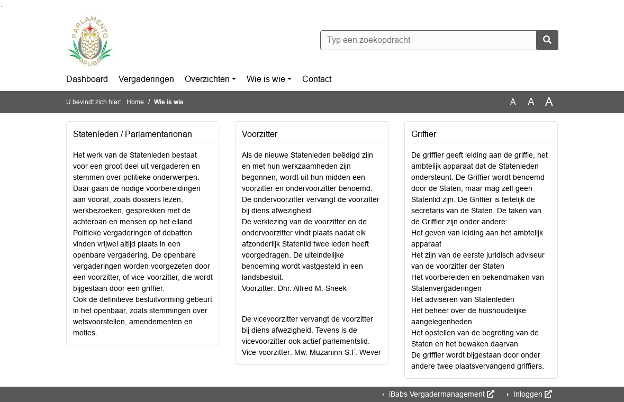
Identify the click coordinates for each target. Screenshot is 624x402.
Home (135, 102)
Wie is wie (266, 79)
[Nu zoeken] (547, 40)
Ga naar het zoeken (1, 6)
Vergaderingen (146, 79)
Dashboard (87, 79)
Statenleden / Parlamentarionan (132, 134)
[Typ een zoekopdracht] (439, 40)
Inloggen (531, 394)
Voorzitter (259, 134)
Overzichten (207, 79)
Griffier (423, 134)
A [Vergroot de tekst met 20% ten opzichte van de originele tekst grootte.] (531, 101)
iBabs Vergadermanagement (440, 394)
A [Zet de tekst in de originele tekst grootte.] (513, 101)
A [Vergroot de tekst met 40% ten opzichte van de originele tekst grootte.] (549, 102)
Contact (316, 79)
